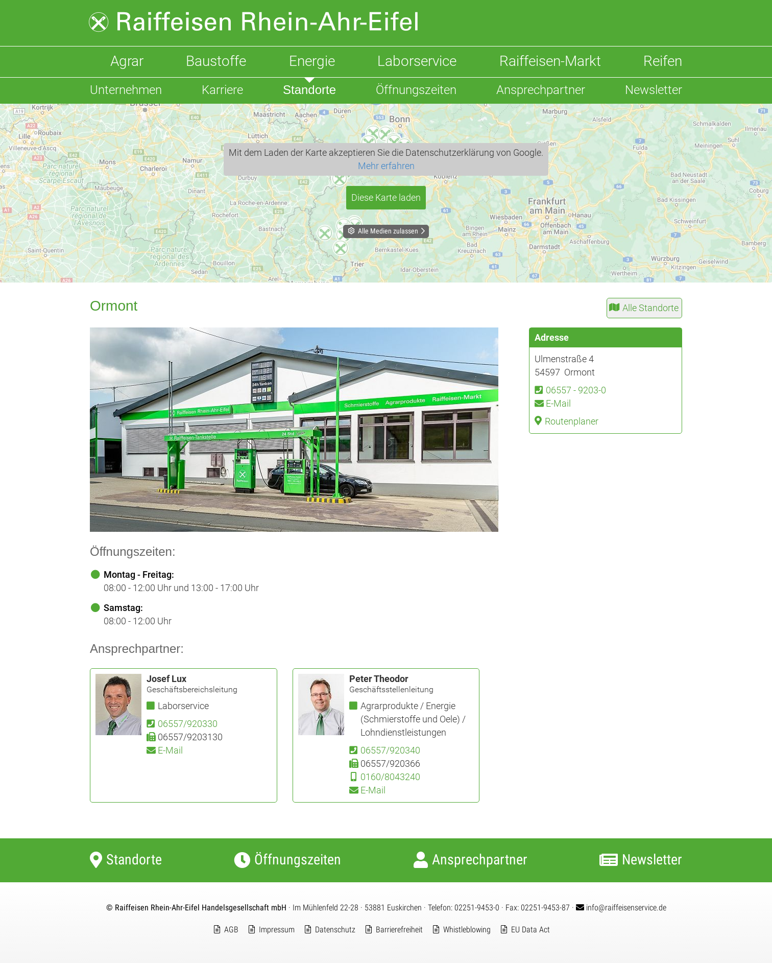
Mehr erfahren (386, 165)
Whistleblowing (467, 929)
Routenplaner (571, 421)
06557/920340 (390, 750)
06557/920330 (188, 723)
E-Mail (558, 403)
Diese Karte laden (386, 197)
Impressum (277, 929)
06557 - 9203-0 (576, 390)
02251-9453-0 (476, 907)
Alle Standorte (650, 307)
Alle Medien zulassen (388, 231)
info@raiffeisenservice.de (621, 907)
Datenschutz (335, 929)
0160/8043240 (390, 776)
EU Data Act (530, 929)
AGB (231, 929)
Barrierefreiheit (399, 929)
